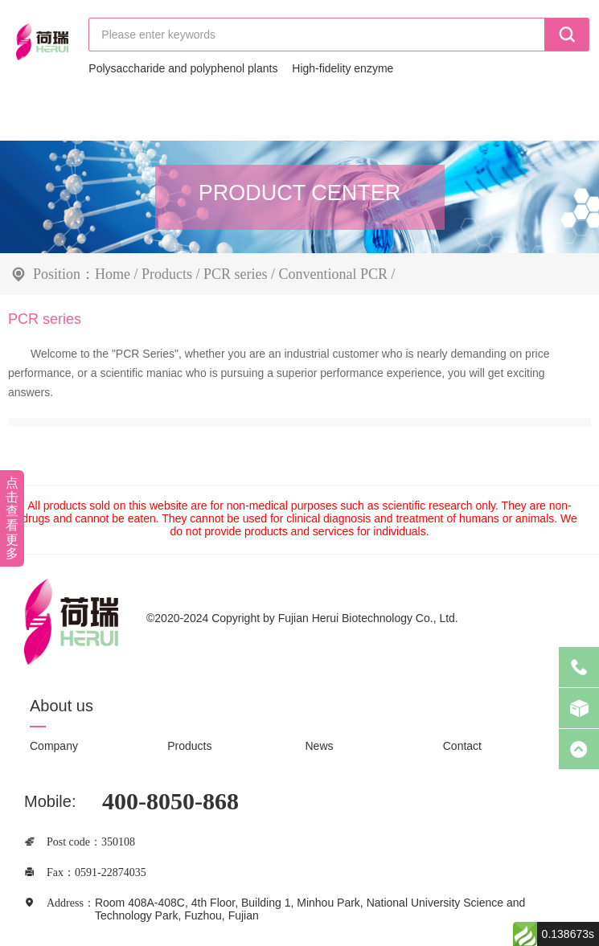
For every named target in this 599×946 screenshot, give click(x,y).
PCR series (235, 273)
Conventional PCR (333, 273)
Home (112, 273)
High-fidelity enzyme (342, 68)
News (320, 745)
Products (167, 273)
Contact (462, 745)
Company (54, 745)
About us (61, 706)
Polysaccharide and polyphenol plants (182, 68)
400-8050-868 (170, 801)
